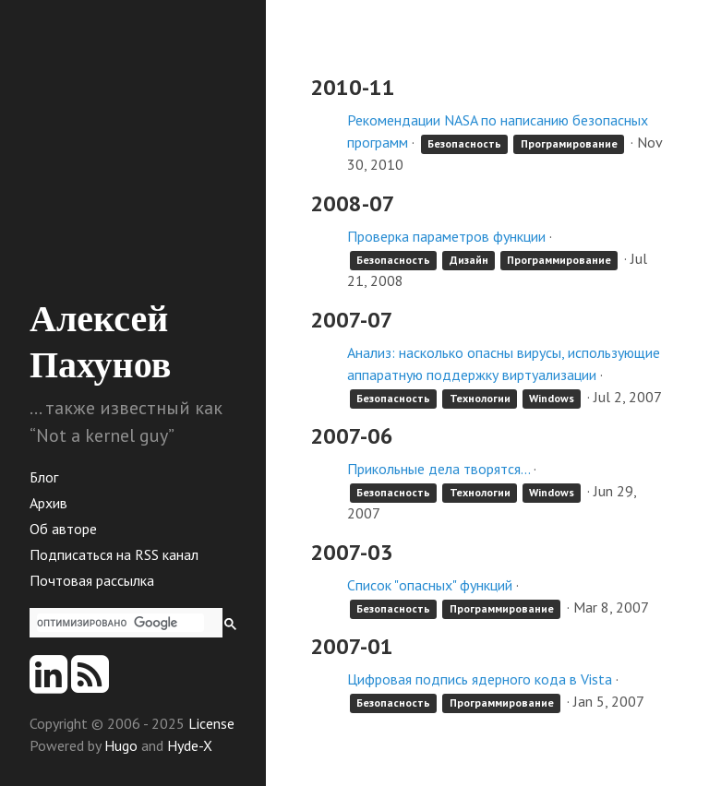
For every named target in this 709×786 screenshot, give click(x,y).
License (211, 723)
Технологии (480, 398)
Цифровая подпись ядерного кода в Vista (479, 679)
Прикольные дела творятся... (438, 468)
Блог (44, 477)
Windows (551, 398)
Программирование (559, 260)
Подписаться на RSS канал (114, 554)
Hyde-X (189, 745)
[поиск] (120, 622)
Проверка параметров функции (446, 236)
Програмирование (569, 143)
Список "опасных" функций (429, 585)
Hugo (121, 745)
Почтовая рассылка (92, 580)
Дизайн (469, 260)
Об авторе (63, 528)
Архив (48, 503)
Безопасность (464, 143)
